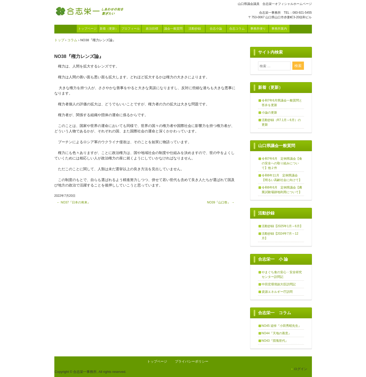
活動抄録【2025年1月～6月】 (282, 226)
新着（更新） (109, 28)
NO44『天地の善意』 (276, 333)
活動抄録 (195, 28)
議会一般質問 (173, 28)
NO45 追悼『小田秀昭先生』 (282, 326)
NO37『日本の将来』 (74, 202)
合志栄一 (90, 11)
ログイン (300, 369)
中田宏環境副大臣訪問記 (279, 284)
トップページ (87, 28)
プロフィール (130, 28)
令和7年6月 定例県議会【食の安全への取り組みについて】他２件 (282, 163)
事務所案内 (279, 28)
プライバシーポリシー (191, 361)
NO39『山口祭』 (221, 202)
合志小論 (216, 28)
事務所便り (258, 28)
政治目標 (152, 28)
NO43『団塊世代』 (275, 340)
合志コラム (237, 28)
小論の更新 (269, 112)
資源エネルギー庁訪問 (277, 292)
